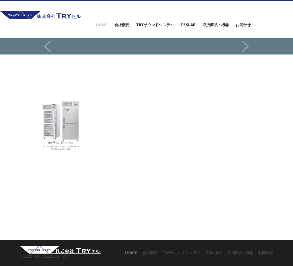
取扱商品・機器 (215, 24)
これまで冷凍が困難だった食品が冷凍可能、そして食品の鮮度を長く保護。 (60, 126)
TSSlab (188, 24)
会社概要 (121, 24)
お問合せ (243, 24)
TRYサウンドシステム (155, 24)
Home (102, 24)
